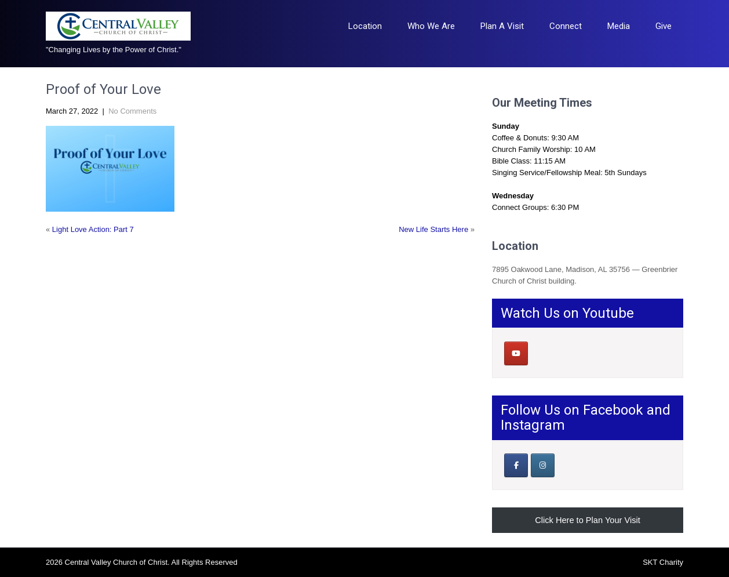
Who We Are (431, 26)
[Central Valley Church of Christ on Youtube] (516, 353)
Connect (565, 26)
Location (365, 26)
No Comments (132, 111)
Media (618, 26)
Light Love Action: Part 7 (93, 229)
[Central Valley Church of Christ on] (542, 353)
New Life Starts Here (433, 229)
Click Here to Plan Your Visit (587, 520)
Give (663, 26)
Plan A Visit (502, 26)
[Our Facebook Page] (516, 465)
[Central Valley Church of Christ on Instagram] (543, 465)
